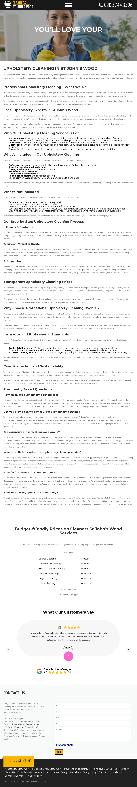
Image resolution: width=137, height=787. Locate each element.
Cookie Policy (122, 769)
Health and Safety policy (83, 772)
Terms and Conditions (110, 772)
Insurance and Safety (56, 772)
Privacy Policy (34, 776)
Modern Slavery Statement (46, 769)
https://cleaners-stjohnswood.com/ (22, 727)
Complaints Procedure (30, 772)
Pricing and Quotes (101, 769)
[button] (8, 650)
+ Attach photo (65, 744)
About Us (10, 772)
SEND (58, 752)
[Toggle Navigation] (68, 5)
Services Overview (14, 776)
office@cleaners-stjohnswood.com (24, 724)
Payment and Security (76, 769)
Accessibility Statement (17, 769)
